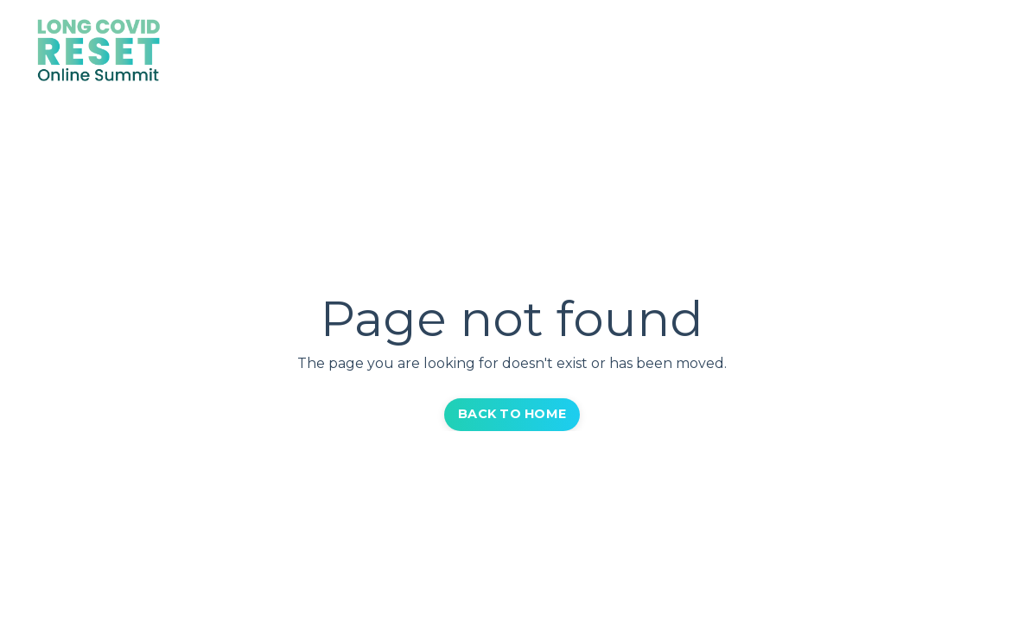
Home (577, 51)
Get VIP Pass (756, 51)
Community (870, 51)
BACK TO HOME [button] (512, 414)
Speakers (654, 51)
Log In (957, 51)
